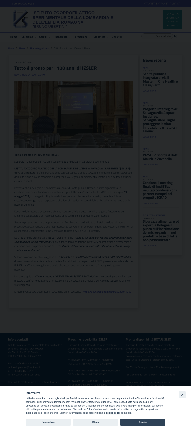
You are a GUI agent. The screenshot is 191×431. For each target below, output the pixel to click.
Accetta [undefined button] (143, 422)
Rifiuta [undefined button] (95, 422)
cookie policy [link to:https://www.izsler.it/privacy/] (113, 412)
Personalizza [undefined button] (48, 422)
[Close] (182, 394)
